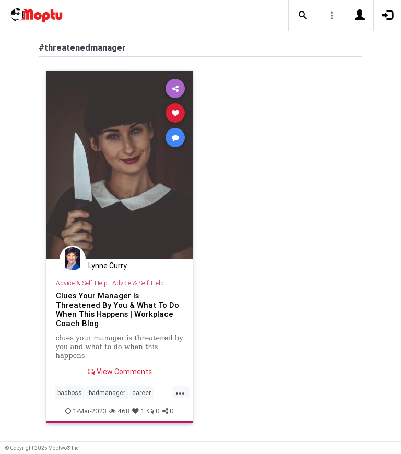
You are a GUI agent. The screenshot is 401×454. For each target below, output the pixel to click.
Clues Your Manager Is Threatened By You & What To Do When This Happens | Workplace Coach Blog (117, 310)
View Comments (120, 371)
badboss (69, 393)
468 (119, 411)
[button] (303, 15)
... (180, 392)
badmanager (107, 393)
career (141, 393)
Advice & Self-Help (82, 283)
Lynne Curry (107, 265)
